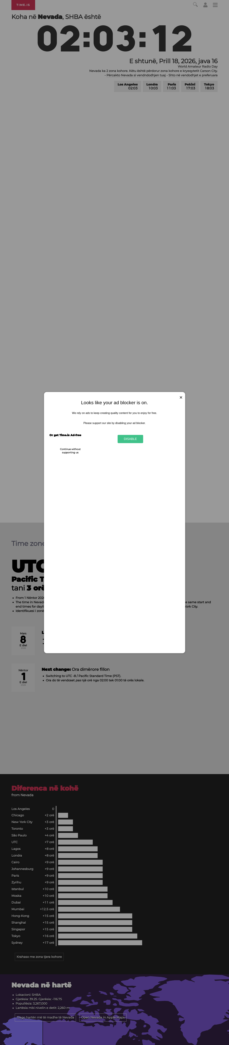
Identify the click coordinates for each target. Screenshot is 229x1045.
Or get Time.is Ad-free (65, 435)
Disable (130, 439)
